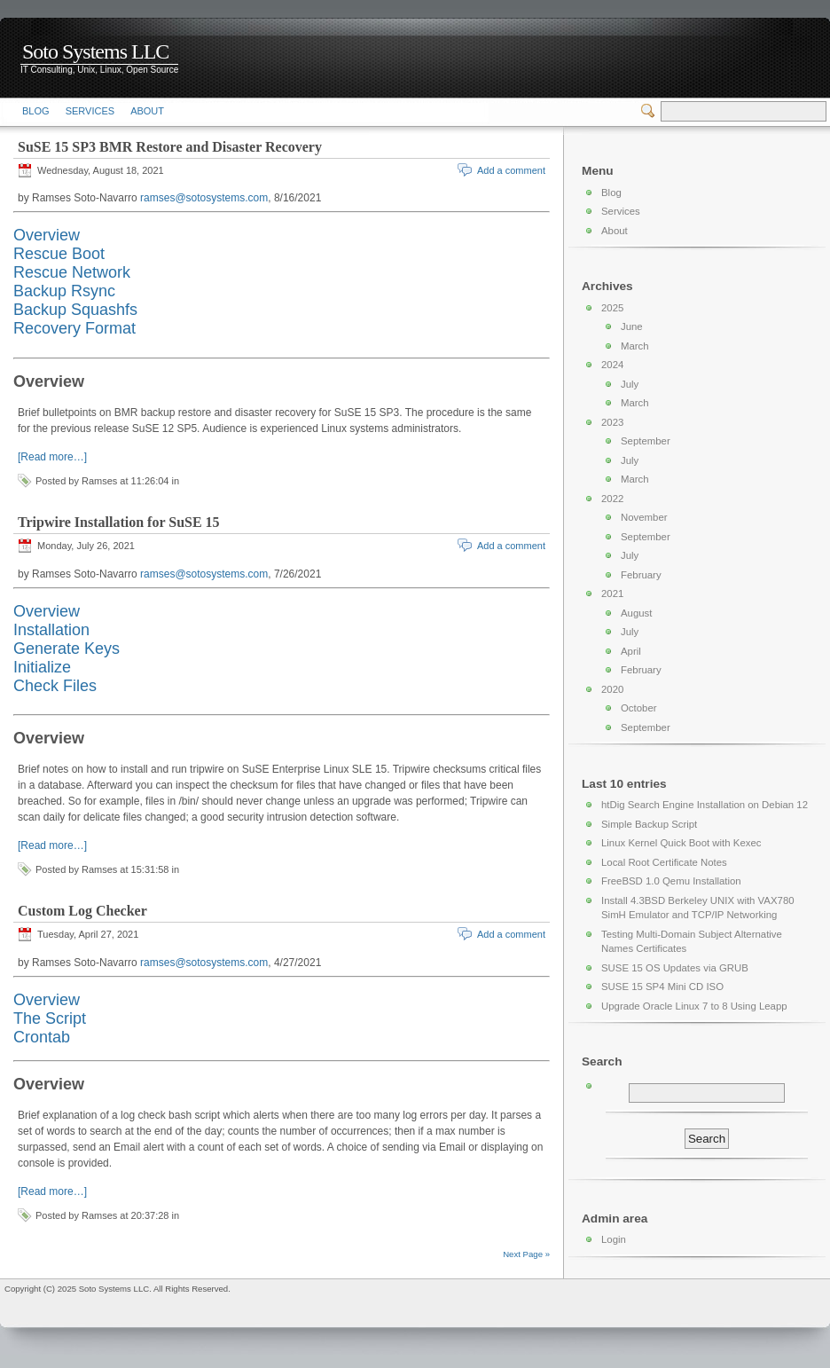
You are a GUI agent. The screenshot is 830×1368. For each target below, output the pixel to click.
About (147, 111)
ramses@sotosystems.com (204, 198)
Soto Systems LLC (95, 51)
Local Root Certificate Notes (664, 862)
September (645, 441)
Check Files (55, 686)
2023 (612, 422)
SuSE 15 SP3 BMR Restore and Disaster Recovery (170, 146)
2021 (612, 593)
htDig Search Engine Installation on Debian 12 (704, 804)
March (635, 346)
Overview (46, 235)
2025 (612, 308)
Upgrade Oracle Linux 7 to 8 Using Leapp (694, 1006)
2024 (612, 364)
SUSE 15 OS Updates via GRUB (674, 968)
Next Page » (526, 1254)
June (632, 326)
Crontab (41, 1037)
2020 (612, 689)
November (644, 517)
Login (613, 1239)
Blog (36, 111)
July (629, 384)
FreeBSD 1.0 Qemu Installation (671, 881)
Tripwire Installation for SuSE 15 (119, 522)
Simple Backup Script (649, 824)
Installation (51, 630)
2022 (612, 498)
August (636, 613)
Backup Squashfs (75, 309)
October (639, 708)
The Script (49, 1018)
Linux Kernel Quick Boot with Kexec (681, 842)
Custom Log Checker (82, 910)
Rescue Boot (59, 254)
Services (90, 111)
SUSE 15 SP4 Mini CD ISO (662, 986)
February (641, 575)
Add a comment (511, 170)
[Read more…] (52, 457)
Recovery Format (74, 328)
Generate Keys (66, 648)
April (631, 651)
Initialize (42, 667)
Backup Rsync (64, 291)
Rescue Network (71, 272)
